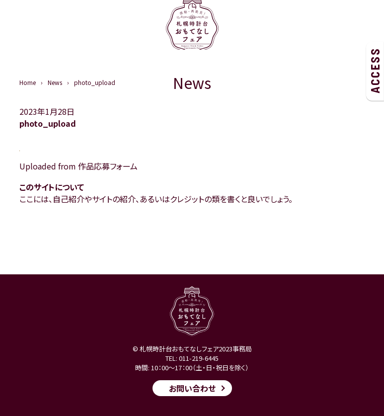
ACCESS (375, 70)
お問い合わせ (192, 388)
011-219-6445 (199, 358)
